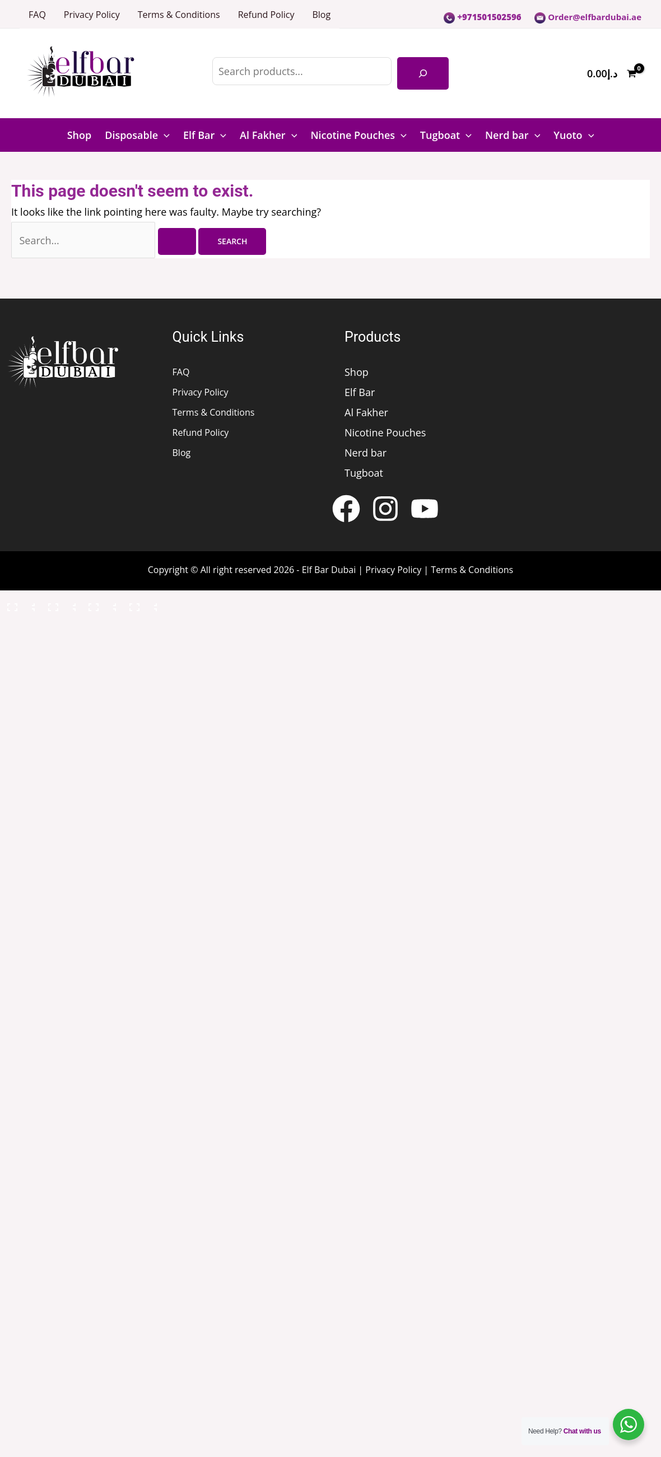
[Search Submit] (177, 241)
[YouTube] (425, 509)
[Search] (423, 73)
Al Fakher (268, 135)
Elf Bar (204, 135)
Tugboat (446, 135)
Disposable (137, 135)
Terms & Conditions (179, 14)
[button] (164, 135)
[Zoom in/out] (19, 604)
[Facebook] (346, 509)
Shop (79, 135)
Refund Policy (266, 14)
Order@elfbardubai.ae (587, 16)
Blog (321, 14)
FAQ (37, 14)
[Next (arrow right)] (60, 627)
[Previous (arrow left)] (19, 627)
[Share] (100, 604)
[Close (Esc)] (141, 604)
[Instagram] (385, 509)
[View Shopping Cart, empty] (611, 73)
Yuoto (573, 135)
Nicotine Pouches (358, 135)
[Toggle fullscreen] (60, 604)
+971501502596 (482, 16)
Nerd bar (512, 135)
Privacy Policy (92, 14)
